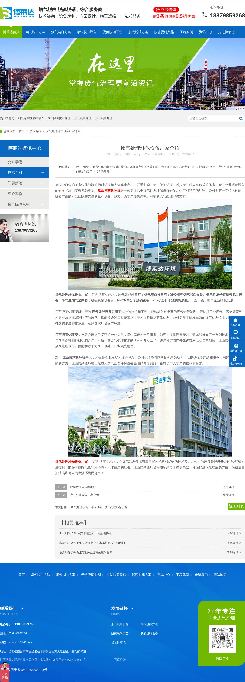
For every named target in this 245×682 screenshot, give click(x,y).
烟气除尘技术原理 (59, 118)
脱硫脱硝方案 (138, 32)
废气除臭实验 (19, 204)
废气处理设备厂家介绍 (84, 494)
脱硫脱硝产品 (164, 32)
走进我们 (201, 575)
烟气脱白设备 (87, 32)
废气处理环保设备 (116, 507)
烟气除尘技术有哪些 (31, 118)
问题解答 (15, 183)
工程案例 (186, 32)
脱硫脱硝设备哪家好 (83, 487)
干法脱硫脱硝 (91, 575)
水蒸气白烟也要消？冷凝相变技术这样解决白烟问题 (92, 542)
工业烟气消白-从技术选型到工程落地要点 (85, 533)
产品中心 (163, 575)
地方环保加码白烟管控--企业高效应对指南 (85, 552)
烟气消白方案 (61, 32)
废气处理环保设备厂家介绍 (63, 131)
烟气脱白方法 (35, 32)
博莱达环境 (118, 642)
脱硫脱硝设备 (149, 633)
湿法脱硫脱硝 (116, 575)
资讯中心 (205, 32)
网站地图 (220, 575)
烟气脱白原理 (82, 118)
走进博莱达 (226, 32)
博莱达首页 (11, 32)
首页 (22, 131)
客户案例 (15, 194)
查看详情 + (230, 487)
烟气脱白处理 (103, 118)
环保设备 (96, 507)
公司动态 (15, 162)
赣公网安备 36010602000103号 (23, 669)
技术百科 (36, 131)
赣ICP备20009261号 (73, 659)
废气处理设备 (79, 507)
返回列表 (236, 506)
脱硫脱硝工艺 (112, 32)
